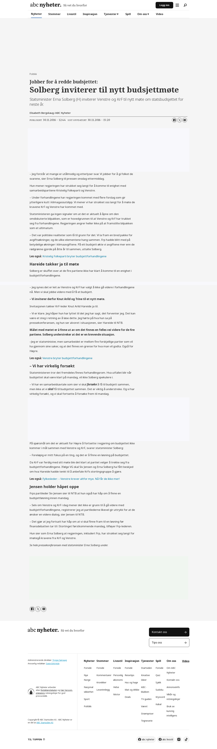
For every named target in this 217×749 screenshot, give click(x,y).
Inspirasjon (90, 14)
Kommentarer (103, 675)
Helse (116, 687)
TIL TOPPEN (35, 739)
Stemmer (54, 14)
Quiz (158, 675)
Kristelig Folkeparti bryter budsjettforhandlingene (74, 256)
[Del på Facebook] (174, 120)
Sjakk (158, 682)
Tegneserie (147, 720)
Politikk (87, 706)
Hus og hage (131, 682)
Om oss (142, 14)
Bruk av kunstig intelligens (172, 711)
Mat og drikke (132, 689)
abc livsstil (167, 739)
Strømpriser (147, 713)
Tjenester (110, 14)
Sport (87, 699)
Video (159, 14)
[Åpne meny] (177, 5)
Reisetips (129, 675)
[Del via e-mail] (184, 120)
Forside (88, 667)
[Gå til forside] (58, 5)
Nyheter (36, 14)
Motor (116, 694)
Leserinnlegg (103, 689)
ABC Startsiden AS (45, 722)
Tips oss (157, 642)
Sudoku (159, 689)
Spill (128, 14)
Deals (128, 696)
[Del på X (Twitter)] (179, 120)
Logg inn (164, 5)
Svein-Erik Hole (52, 663)
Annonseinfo (173, 687)
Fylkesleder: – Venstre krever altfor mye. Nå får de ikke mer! (81, 479)
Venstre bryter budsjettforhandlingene (67, 358)
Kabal (158, 704)
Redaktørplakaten (49, 690)
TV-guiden (146, 699)
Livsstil (71, 14)
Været (144, 706)
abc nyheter (148, 739)
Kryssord (160, 696)
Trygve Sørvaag (59, 660)
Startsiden (146, 667)
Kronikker (101, 682)
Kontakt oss (159, 632)
